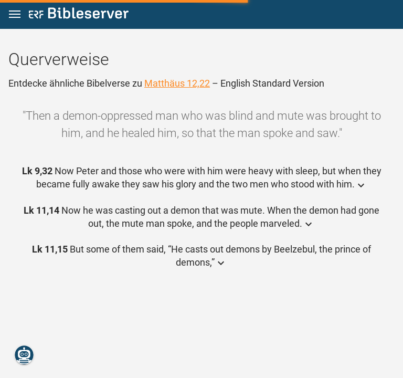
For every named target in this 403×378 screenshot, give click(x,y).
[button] (14, 14)
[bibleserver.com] (79, 15)
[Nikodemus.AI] (24, 354)
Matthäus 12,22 (177, 83)
